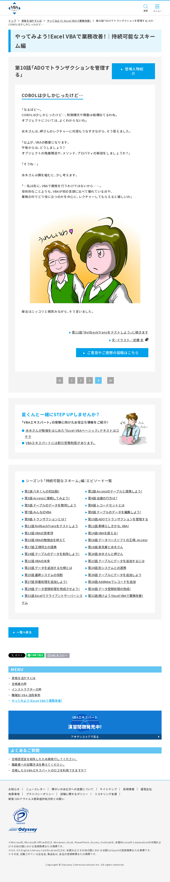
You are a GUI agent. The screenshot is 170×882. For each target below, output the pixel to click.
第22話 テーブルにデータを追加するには (116, 561)
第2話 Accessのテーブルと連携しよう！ (115, 491)
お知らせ (14, 789)
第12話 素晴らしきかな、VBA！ (108, 526)
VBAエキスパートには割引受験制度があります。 (61, 443)
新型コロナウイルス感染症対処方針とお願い (36, 799)
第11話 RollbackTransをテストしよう (51, 526)
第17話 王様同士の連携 (41, 547)
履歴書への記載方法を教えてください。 (38, 764)
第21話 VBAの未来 (37, 561)
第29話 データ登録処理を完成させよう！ (52, 589)
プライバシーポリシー (40, 794)
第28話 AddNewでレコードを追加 (112, 581)
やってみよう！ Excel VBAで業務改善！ (69, 21)
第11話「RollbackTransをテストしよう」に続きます (110, 332)
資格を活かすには (31, 21)
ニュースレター (36, 789)
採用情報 (128, 789)
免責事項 (14, 794)
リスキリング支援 (106, 794)
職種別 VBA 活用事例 (26, 695)
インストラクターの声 (27, 689)
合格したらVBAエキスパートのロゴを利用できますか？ (49, 770)
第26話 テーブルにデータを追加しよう (114, 575)
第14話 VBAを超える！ (103, 533)
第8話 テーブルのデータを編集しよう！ (114, 512)
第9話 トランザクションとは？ (46, 519)
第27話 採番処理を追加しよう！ (46, 581)
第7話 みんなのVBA (38, 512)
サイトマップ (108, 789)
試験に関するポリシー (74, 794)
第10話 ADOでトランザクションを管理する (118, 519)
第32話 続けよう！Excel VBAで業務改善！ (115, 595)
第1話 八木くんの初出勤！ (42, 491)
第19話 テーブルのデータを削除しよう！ (52, 554)
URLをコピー (59, 656)
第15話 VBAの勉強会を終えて (45, 540)
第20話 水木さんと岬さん (105, 554)
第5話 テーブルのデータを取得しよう (50, 505)
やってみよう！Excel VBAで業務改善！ (37, 700)
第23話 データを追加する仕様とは (48, 568)
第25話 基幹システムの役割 (44, 575)
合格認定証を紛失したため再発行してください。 (44, 759)
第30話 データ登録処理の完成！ (109, 589)
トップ (12, 21)
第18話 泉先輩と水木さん (105, 547)
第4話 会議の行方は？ (103, 498)
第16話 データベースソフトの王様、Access (117, 540)
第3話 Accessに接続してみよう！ (47, 498)
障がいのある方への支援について (73, 789)
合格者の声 (19, 684)
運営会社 (146, 789)
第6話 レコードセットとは (106, 505)
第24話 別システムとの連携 (107, 568)
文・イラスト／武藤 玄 (127, 340)
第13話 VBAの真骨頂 (39, 533)
